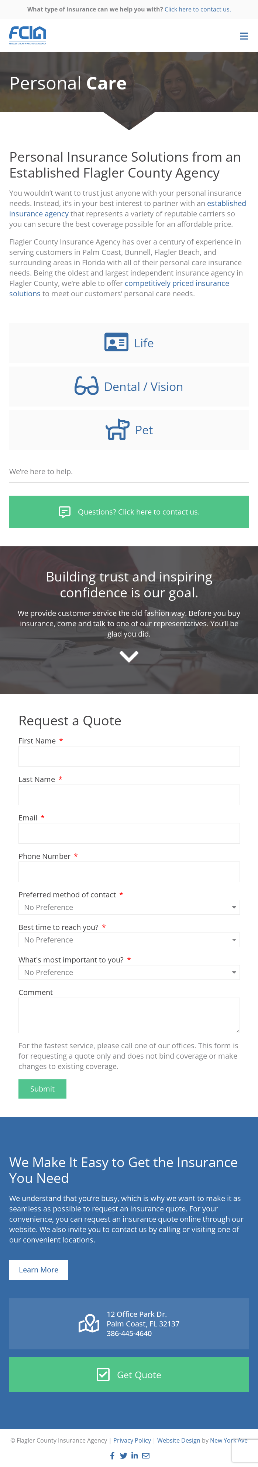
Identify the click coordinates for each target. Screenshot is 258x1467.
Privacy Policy (132, 1440)
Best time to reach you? (59, 927)
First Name (38, 741)
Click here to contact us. (198, 9)
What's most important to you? (71, 960)
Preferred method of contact (68, 895)
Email (28, 818)
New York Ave (229, 1440)
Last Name (37, 779)
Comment (35, 992)
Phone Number (45, 856)
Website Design (178, 1440)
